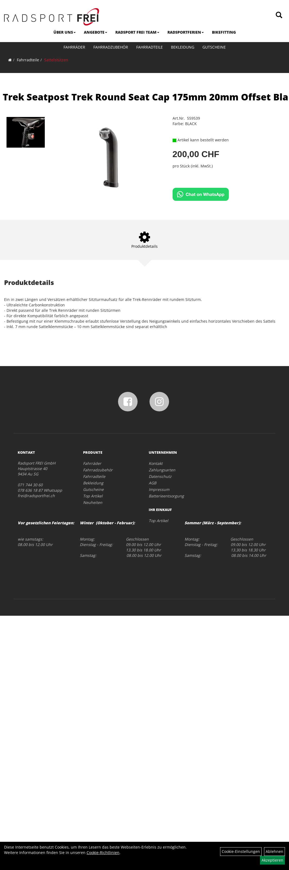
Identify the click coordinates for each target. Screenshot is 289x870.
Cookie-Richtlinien (103, 852)
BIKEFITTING (224, 32)
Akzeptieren (272, 860)
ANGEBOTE (95, 32)
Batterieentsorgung (166, 495)
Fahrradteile (149, 47)
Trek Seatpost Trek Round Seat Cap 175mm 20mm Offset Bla (145, 97)
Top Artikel (93, 495)
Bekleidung (182, 47)
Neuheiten (92, 502)
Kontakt (156, 463)
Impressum (159, 489)
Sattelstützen (56, 59)
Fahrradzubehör (110, 47)
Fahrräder (74, 47)
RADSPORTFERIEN (185, 32)
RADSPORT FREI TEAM (137, 32)
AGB (152, 482)
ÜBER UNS (64, 32)
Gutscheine (214, 47)
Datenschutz (160, 476)
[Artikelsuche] (279, 15)
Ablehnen (274, 851)
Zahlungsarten (162, 469)
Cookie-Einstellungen (241, 851)
